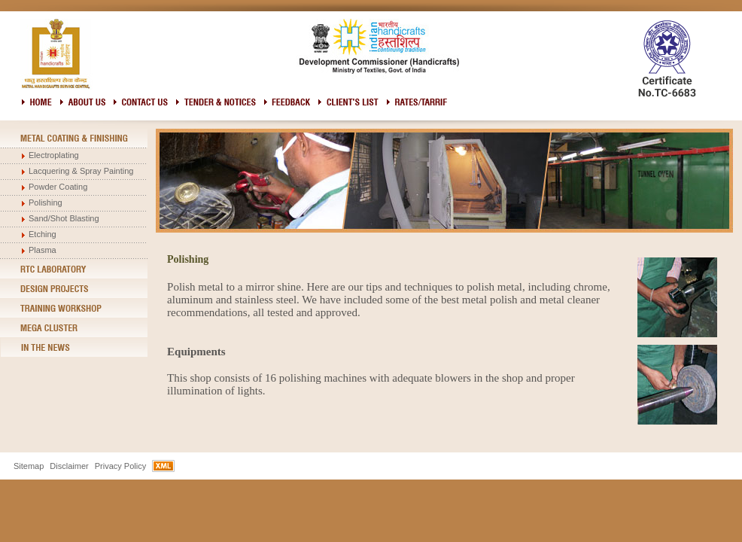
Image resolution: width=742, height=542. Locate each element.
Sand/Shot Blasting (64, 218)
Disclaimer (69, 465)
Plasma (42, 249)
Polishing (45, 202)
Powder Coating (58, 186)
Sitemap (29, 465)
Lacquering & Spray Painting (81, 170)
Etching (42, 234)
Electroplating (54, 155)
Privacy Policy (120, 465)
